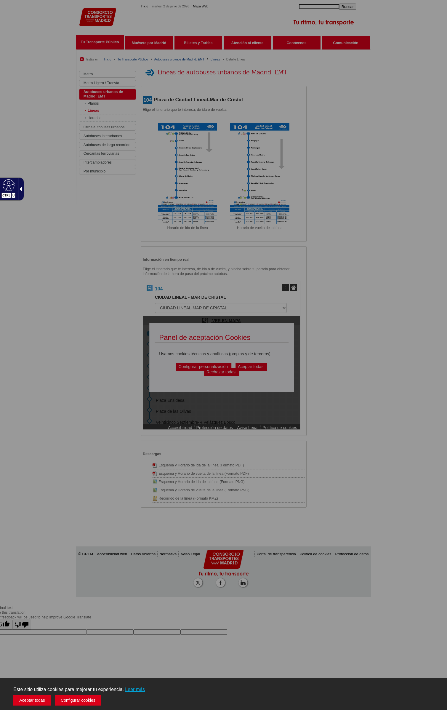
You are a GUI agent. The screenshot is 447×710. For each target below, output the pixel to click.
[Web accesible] (7, 185)
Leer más (135, 689)
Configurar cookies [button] (78, 700)
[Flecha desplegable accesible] (19, 189)
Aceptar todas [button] (32, 700)
